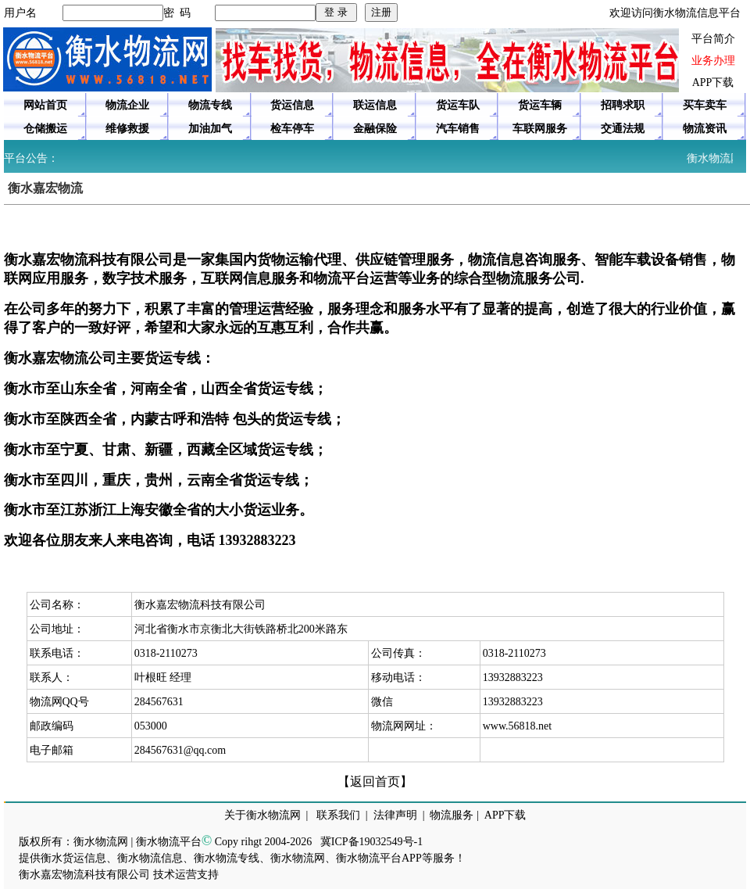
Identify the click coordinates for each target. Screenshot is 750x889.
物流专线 (210, 105)
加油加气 (210, 128)
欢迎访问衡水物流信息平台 (675, 13)
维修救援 (127, 128)
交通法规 (623, 128)
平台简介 (713, 39)
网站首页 (45, 105)
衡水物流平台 (169, 842)
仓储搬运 (45, 128)
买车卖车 (705, 105)
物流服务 (451, 815)
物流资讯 (705, 128)
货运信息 (292, 105)
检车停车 (292, 128)
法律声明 (395, 815)
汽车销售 (458, 128)
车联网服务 (539, 128)
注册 (381, 12)
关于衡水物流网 (262, 815)
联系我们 (338, 815)
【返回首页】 (375, 781)
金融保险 (375, 128)
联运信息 (375, 105)
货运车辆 (540, 105)
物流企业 (127, 105)
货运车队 (458, 105)
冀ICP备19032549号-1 (371, 842)
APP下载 (713, 82)
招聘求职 (623, 105)
